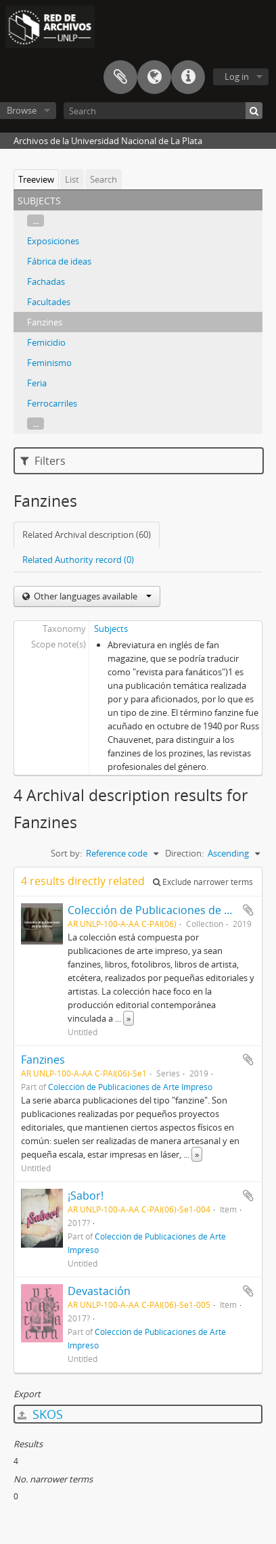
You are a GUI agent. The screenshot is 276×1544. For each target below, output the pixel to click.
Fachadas (46, 281)
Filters (43, 460)
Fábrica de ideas (59, 261)
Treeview (36, 179)
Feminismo (49, 363)
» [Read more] (129, 1018)
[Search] (163, 110)
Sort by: (66, 853)
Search (103, 179)
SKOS (40, 1414)
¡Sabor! (86, 1195)
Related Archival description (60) (86, 534)
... (35, 220)
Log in (237, 76)
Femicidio (46, 342)
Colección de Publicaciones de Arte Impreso (130, 1086)
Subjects (111, 628)
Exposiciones (53, 241)
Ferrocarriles (52, 403)
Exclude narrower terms (203, 882)
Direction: (184, 853)
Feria (37, 383)
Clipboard (120, 77)
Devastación (99, 1291)
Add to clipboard (248, 910)
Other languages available (92, 596)
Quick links (188, 77)
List (72, 179)
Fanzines (44, 322)
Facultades (48, 302)
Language (154, 77)
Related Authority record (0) (78, 559)
